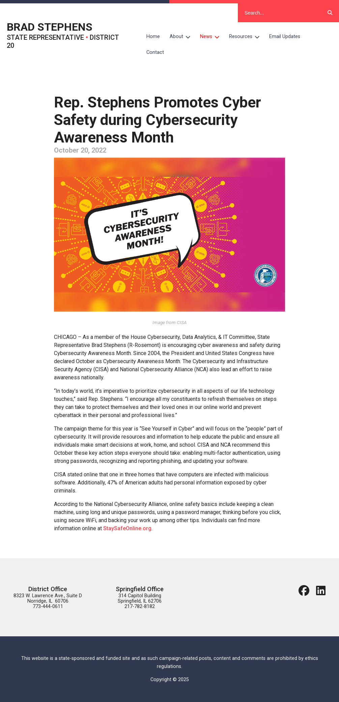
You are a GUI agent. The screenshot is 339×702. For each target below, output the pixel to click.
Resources (246, 36)
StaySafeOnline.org (127, 528)
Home (153, 36)
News (212, 36)
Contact (155, 52)
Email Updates (284, 36)
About (182, 36)
